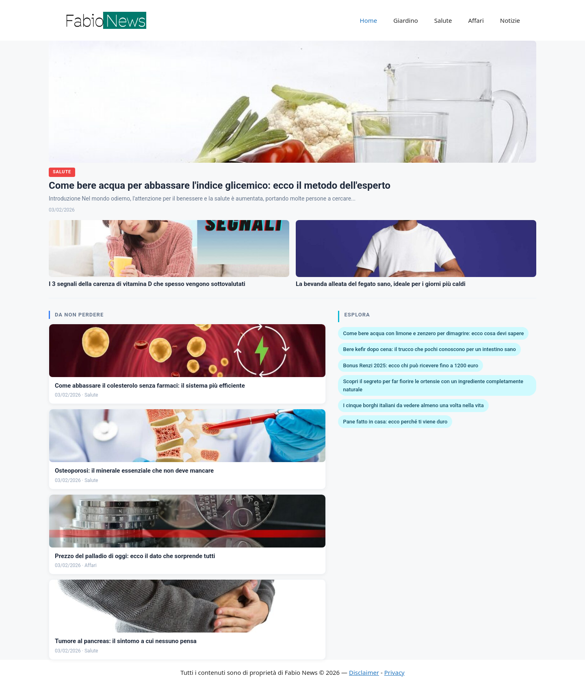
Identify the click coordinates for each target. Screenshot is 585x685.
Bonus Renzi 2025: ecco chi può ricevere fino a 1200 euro (410, 365)
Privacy (394, 672)
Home (368, 20)
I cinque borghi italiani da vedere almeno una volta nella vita (413, 405)
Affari (475, 20)
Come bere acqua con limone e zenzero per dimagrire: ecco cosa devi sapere (433, 333)
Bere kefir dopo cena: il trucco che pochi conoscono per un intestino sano (429, 349)
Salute (443, 20)
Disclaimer (364, 672)
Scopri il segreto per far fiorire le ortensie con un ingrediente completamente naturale (433, 385)
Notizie (510, 20)
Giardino (405, 20)
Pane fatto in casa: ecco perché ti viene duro (395, 422)
